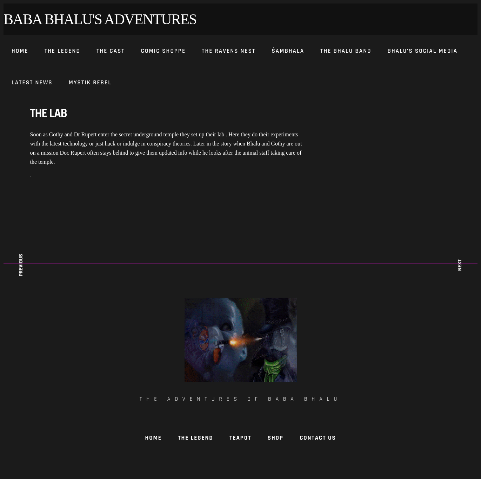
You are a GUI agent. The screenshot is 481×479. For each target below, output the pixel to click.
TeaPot (240, 437)
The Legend (195, 437)
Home (153, 437)
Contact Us (318, 437)
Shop (275, 437)
